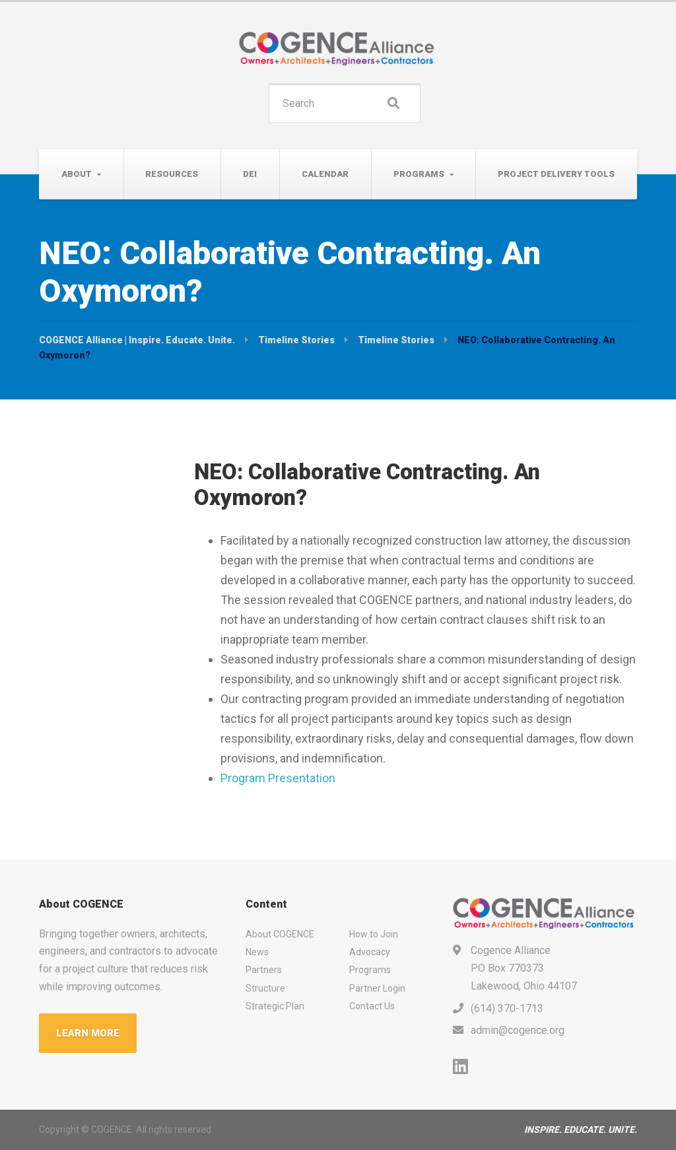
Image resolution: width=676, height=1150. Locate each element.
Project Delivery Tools (556, 174)
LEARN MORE (87, 1033)
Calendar (325, 174)
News (257, 952)
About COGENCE (280, 934)
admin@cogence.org (517, 1030)
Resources (171, 174)
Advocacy (369, 952)
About (76, 174)
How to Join (373, 934)
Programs (418, 174)
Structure (265, 988)
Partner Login (377, 988)
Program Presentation (277, 778)
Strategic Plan (275, 1006)
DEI (250, 174)
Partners (264, 969)
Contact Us (372, 1006)
